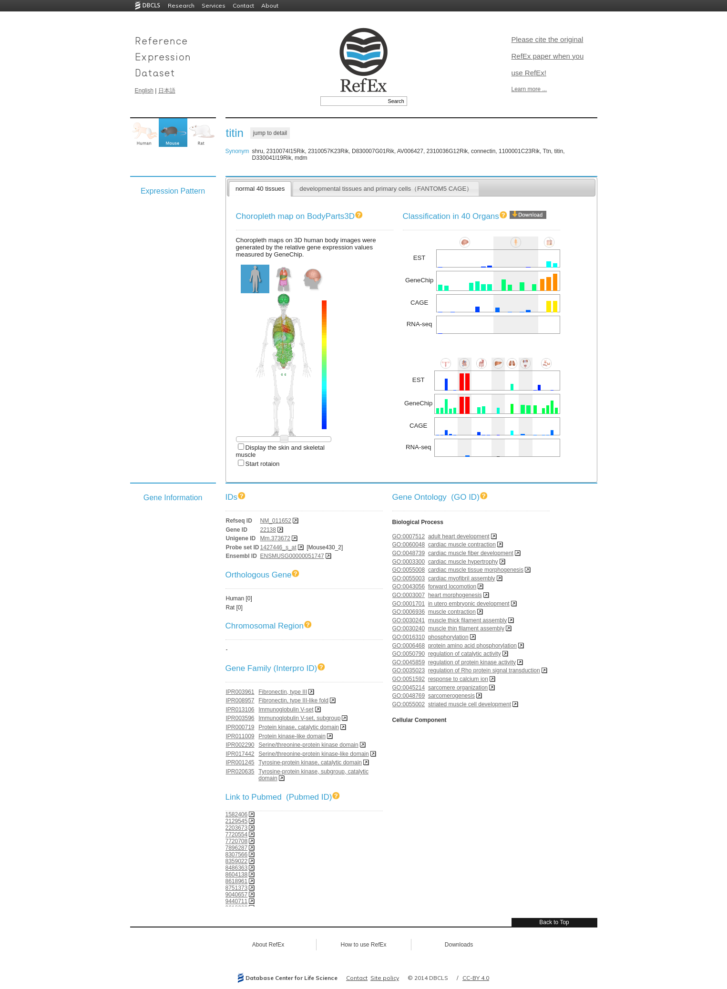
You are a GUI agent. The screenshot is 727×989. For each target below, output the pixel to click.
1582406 (236, 814)
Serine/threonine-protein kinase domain (308, 745)
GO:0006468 (408, 645)
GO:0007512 (408, 536)
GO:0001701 (408, 603)
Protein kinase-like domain (292, 736)
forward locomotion (452, 586)
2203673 (236, 827)
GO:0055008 (408, 570)
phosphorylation (448, 637)
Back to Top (554, 922)
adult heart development (459, 536)
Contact (243, 5)
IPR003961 (240, 692)
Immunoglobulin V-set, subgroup (299, 718)
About (269, 5)
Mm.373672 (275, 538)
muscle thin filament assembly (466, 628)
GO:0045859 (408, 662)
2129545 (236, 821)
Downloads (459, 944)
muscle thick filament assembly (467, 620)
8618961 (236, 881)
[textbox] (353, 101)
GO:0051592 (408, 679)
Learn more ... (529, 89)
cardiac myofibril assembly (461, 578)
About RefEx (268, 944)
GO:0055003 (408, 578)
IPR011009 (240, 736)
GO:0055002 (408, 704)
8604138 (236, 874)
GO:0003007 (408, 595)
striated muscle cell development (469, 704)
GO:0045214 (408, 687)
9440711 (236, 901)
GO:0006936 (408, 611)
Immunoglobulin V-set (285, 709)
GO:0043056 (408, 586)
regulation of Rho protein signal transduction (484, 670)
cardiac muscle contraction (462, 544)
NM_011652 (275, 520)
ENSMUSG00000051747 (292, 556)
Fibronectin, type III (282, 692)
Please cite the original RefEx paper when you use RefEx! (548, 56)
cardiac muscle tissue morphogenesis (475, 570)
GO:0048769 (408, 695)
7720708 (236, 841)
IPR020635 (240, 771)
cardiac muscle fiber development (470, 553)
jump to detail (270, 133)
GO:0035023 (408, 670)
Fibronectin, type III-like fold (293, 700)
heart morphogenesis (455, 595)
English (144, 90)
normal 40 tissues (260, 188)
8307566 (236, 854)
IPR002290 (240, 745)
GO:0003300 (408, 561)
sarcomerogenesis (451, 695)
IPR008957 (240, 700)
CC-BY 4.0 (475, 977)
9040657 (236, 894)
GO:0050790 (408, 653)
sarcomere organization (458, 687)
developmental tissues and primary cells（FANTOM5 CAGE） (385, 188)
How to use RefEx (363, 944)
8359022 (236, 861)
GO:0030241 (408, 620)
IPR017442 (240, 754)
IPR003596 (240, 718)
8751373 (236, 888)
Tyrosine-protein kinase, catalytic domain (310, 762)
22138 (268, 529)
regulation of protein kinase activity (472, 662)
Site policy (384, 977)
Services (213, 5)
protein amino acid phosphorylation (472, 645)
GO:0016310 (408, 637)
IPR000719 (240, 727)
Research (181, 5)
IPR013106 (240, 709)
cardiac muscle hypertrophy (463, 561)
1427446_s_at (278, 547)
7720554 (236, 834)
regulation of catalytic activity (464, 653)
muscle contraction (452, 611)
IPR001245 (240, 762)
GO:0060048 (408, 544)
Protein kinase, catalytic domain (298, 727)
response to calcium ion (458, 679)
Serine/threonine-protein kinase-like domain (313, 754)
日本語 (166, 90)
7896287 (236, 848)
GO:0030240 (408, 628)
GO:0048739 (408, 553)
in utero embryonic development (469, 603)
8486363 (236, 868)
